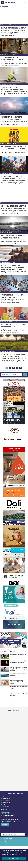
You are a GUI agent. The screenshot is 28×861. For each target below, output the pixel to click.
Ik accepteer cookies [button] (14, 858)
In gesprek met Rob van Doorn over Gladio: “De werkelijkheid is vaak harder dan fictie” (14, 326)
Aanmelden (5, 840)
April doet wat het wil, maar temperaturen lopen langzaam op (13, 355)
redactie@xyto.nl (7, 820)
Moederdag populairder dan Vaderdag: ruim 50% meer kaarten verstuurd (18, 693)
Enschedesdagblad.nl (11, 2)
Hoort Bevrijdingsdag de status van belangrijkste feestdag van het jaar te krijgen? (18, 674)
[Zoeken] (25, 374)
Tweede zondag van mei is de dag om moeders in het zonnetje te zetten (18, 663)
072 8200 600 (6, 818)
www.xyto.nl (6, 822)
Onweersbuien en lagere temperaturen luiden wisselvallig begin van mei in (13, 118)
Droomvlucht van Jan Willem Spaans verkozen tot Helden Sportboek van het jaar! (13, 147)
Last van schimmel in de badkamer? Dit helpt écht (12, 59)
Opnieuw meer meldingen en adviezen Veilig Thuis (13, 236)
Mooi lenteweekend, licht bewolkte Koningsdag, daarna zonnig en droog (14, 177)
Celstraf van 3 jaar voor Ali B (16, 716)
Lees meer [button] (17, 854)
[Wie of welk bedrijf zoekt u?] (11, 374)
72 (21, 368)
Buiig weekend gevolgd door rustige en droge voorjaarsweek (13, 296)
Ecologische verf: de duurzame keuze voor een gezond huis (12, 88)
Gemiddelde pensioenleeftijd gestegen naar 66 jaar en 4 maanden (13, 207)
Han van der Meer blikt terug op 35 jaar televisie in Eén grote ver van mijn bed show (13, 29)
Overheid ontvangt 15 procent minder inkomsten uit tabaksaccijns (14, 266)
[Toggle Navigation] (25, 2)
